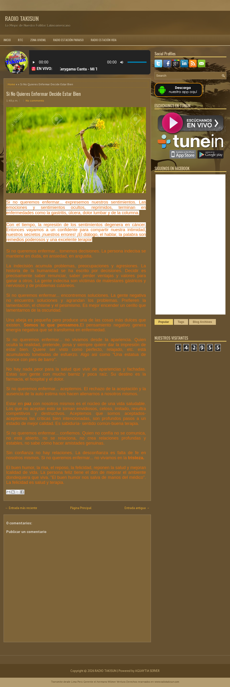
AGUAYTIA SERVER (147, 671)
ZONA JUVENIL (38, 40)
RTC (20, 40)
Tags (181, 322)
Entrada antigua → (137, 508)
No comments (35, 100)
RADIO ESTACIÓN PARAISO (68, 40)
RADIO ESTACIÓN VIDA (103, 40)
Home (11, 84)
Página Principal (81, 508)
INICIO (7, 40)
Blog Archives (202, 322)
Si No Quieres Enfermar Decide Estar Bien (43, 93)
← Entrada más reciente (21, 508)
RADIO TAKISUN (22, 18)
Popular (163, 322)
